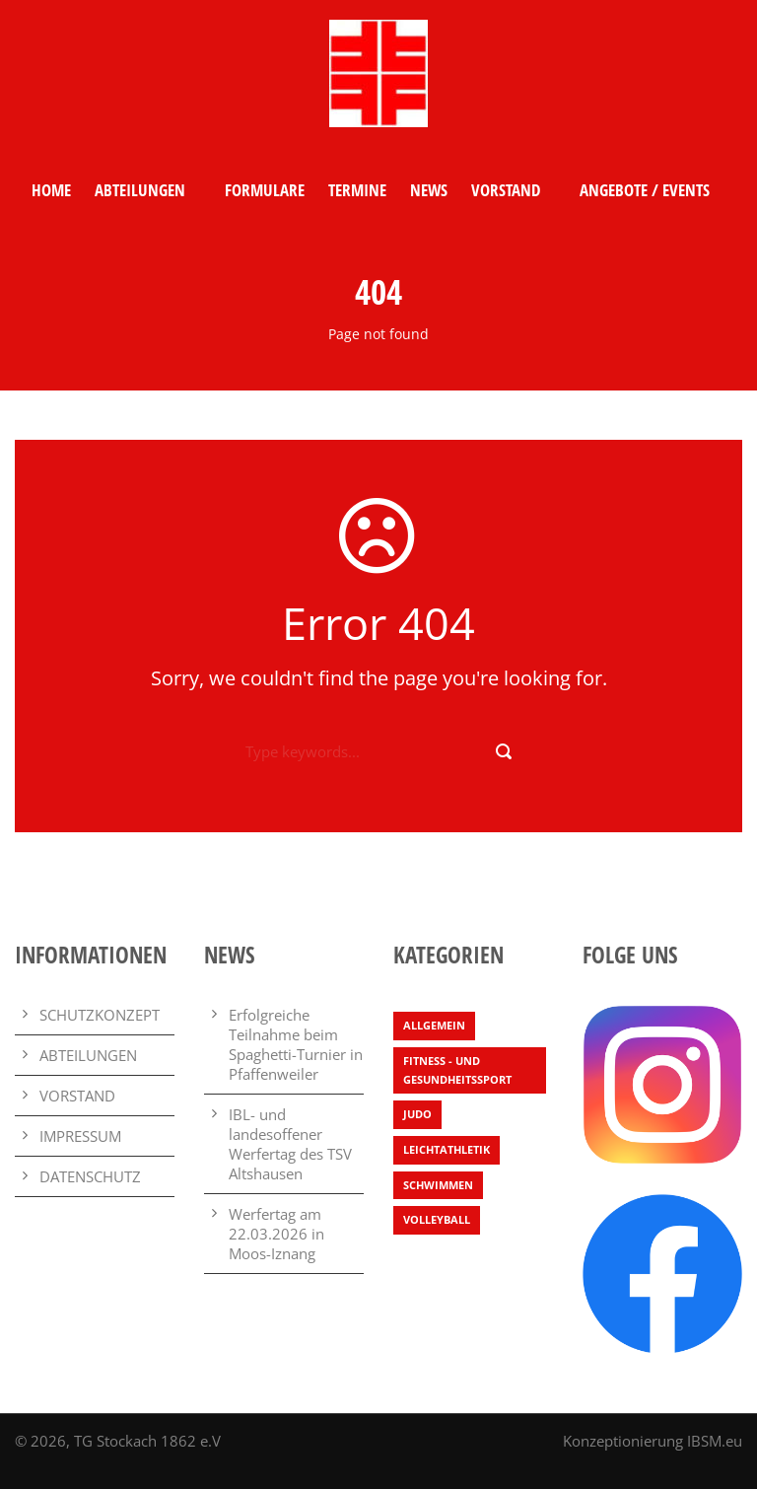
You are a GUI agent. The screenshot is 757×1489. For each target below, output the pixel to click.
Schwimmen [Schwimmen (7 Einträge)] (438, 1184)
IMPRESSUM (80, 1136)
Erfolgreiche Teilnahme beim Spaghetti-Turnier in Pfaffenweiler (296, 1044)
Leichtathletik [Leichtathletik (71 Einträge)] (446, 1149)
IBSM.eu (714, 1441)
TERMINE (357, 189)
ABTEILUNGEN (140, 189)
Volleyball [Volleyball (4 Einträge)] (436, 1219)
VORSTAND (505, 189)
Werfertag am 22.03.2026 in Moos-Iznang (276, 1233)
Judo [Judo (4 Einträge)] (417, 1113)
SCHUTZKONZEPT (99, 1015)
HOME (51, 189)
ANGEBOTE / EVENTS (645, 189)
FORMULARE (265, 189)
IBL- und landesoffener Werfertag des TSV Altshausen (290, 1143)
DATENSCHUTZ (90, 1176)
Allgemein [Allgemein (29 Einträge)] (434, 1025)
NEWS (428, 189)
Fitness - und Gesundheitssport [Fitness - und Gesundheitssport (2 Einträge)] (457, 1070)
